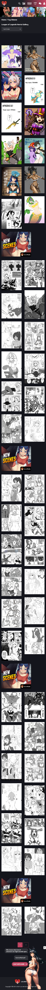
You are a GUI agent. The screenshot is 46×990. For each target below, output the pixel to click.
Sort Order (6, 29)
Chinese (14, 19)
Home (3, 19)
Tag (9, 19)
